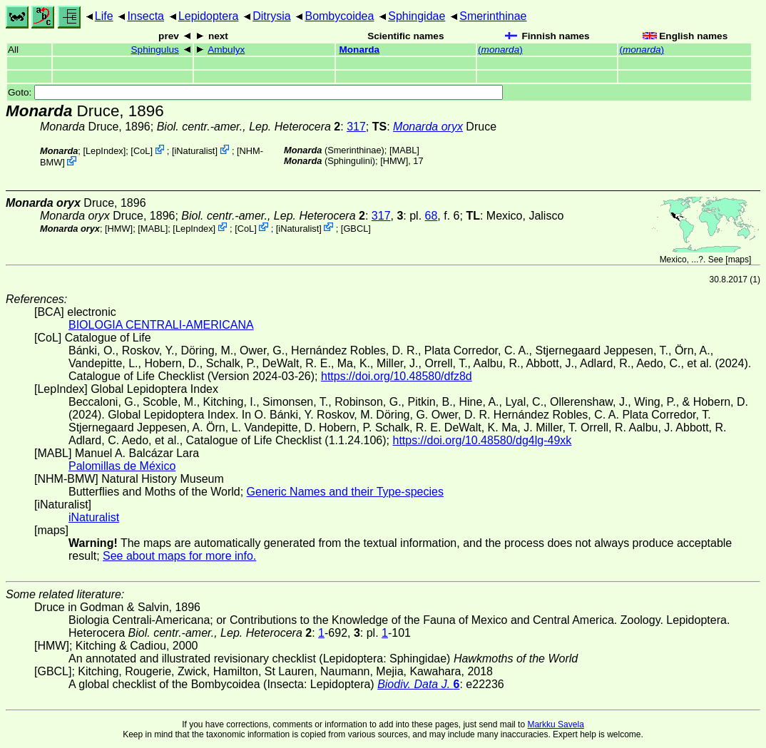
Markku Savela (555, 724)
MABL (404, 150)
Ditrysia (271, 16)
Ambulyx (226, 49)
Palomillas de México (121, 466)
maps (738, 260)
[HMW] (394, 160)
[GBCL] (356, 227)
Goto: (255, 92)
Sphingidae (416, 16)
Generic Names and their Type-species (345, 492)
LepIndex (104, 150)
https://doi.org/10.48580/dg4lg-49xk (481, 440)
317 (356, 127)
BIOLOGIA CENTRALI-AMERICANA (161, 325)
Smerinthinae (492, 16)
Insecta (145, 16)
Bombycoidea (339, 16)
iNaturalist (195, 150)
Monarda (359, 49)
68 (431, 216)
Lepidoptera (208, 16)
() (500, 49)
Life (104, 16)
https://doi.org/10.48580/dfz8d (396, 376)
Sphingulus (155, 49)
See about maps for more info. (179, 556)
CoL (141, 150)
